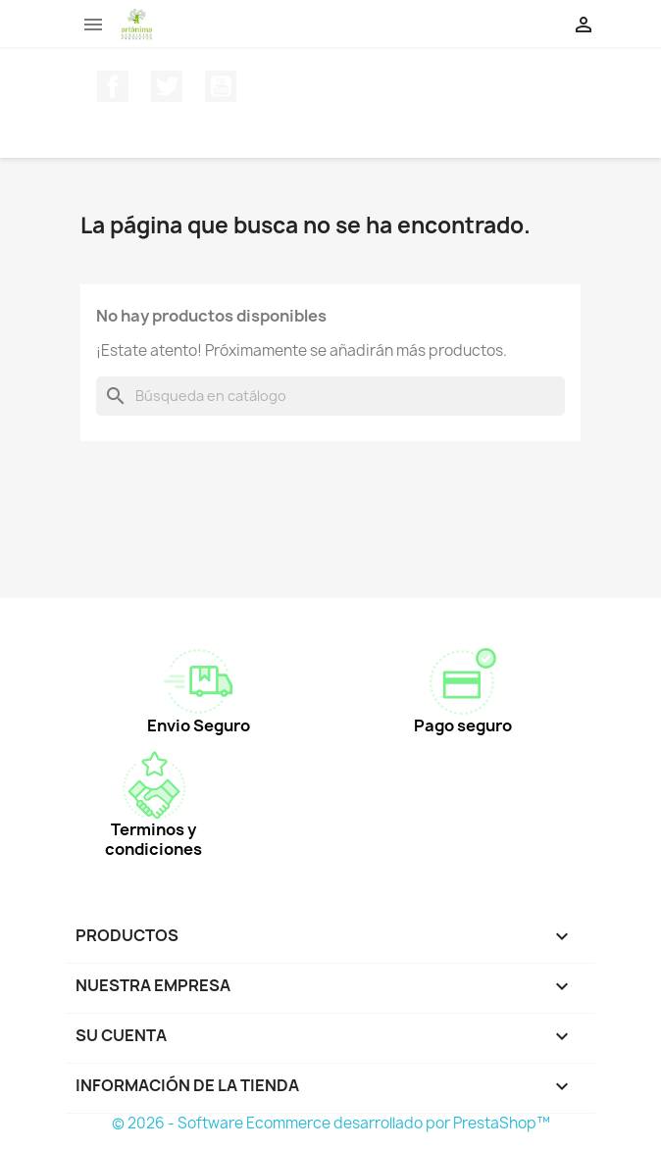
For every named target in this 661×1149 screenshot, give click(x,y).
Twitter (166, 86)
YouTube (220, 86)
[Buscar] (330, 396)
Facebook (112, 86)
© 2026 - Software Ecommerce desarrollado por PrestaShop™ (331, 1123)
